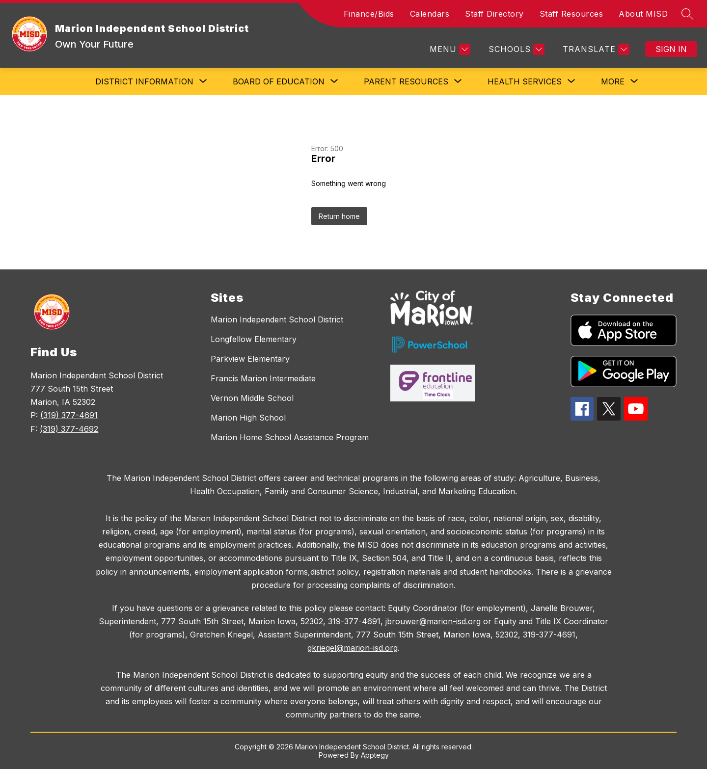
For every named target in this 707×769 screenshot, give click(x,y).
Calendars (430, 14)
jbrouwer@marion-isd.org (433, 621)
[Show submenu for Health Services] (525, 81)
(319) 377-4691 (69, 415)
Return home (339, 216)
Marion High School (248, 418)
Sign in (671, 49)
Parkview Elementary (250, 359)
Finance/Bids (369, 14)
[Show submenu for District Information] (144, 81)
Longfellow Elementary (254, 339)
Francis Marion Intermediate (263, 378)
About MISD (643, 14)
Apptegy (375, 755)
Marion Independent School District (277, 319)
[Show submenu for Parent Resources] (406, 81)
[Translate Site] (594, 49)
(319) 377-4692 (69, 429)
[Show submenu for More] (613, 81)
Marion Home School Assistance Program (290, 437)
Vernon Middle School (252, 398)
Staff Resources (571, 14)
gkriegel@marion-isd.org (352, 648)
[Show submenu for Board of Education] (279, 81)
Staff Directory (494, 14)
